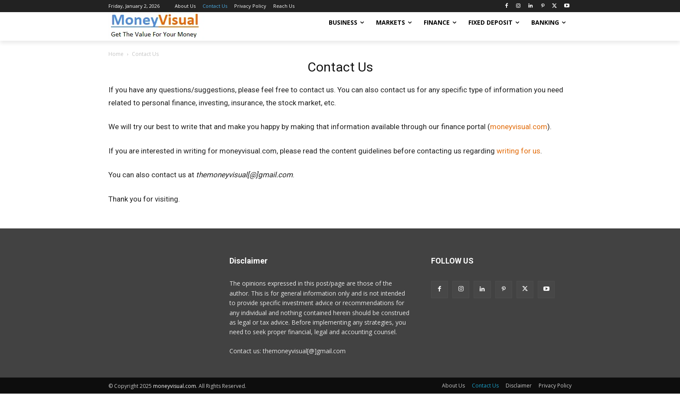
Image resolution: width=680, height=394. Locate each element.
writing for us (518, 151)
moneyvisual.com (518, 126)
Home (116, 54)
